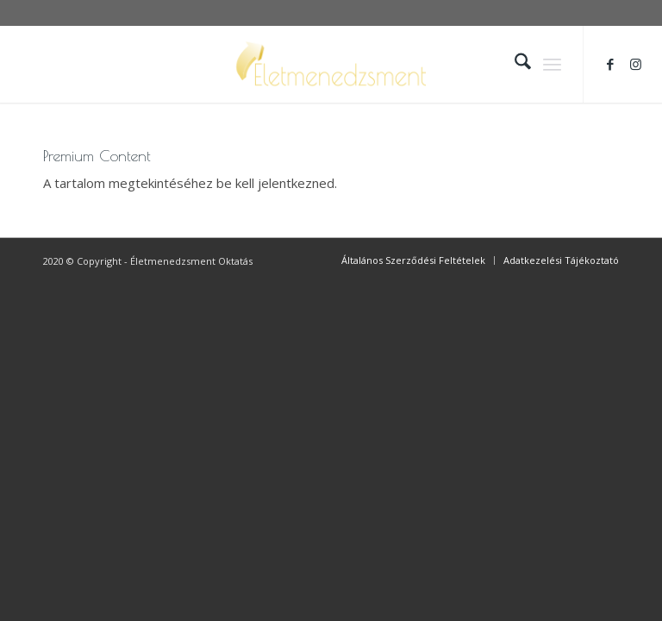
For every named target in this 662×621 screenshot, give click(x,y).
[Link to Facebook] (610, 64)
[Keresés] (514, 64)
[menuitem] (514, 64)
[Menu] (552, 64)
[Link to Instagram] (636, 64)
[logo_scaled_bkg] (331, 64)
